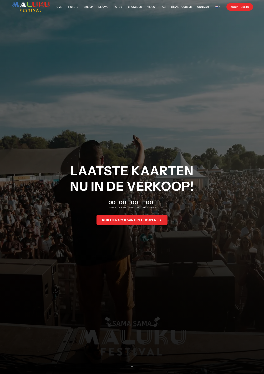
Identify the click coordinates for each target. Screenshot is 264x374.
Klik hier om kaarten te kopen (132, 220)
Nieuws (103, 6)
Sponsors (135, 6)
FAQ (163, 6)
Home (58, 6)
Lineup (88, 6)
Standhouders (181, 6)
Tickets (73, 6)
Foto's (118, 6)
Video (151, 6)
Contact (203, 6)
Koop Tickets (240, 6)
